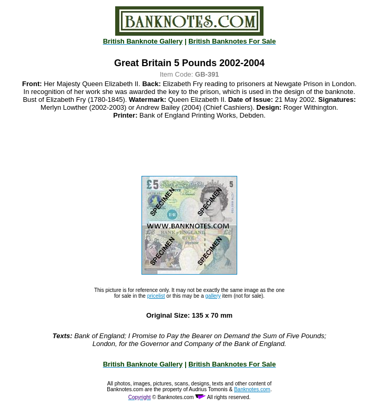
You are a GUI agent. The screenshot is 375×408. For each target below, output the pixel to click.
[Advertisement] (189, 147)
